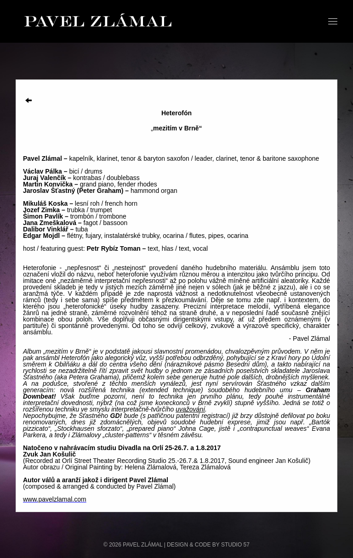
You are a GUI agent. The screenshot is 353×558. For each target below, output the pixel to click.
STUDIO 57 (235, 544)
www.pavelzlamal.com (54, 499)
